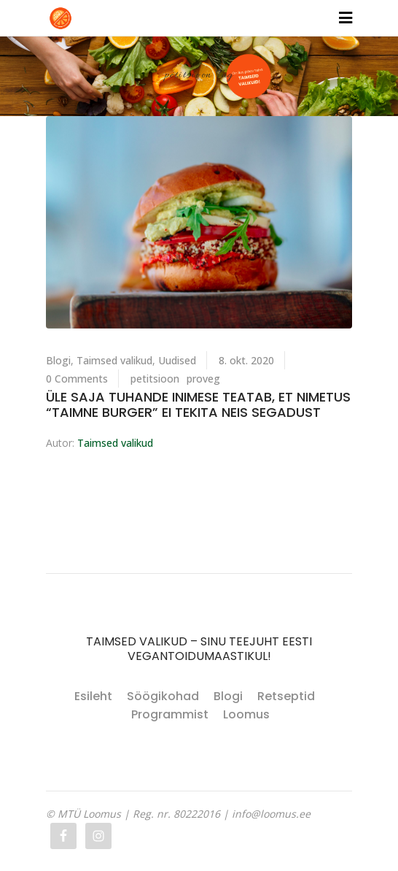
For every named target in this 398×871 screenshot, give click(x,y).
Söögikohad (163, 696)
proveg (203, 378)
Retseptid (286, 696)
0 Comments (77, 378)
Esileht (93, 696)
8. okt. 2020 (246, 360)
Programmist (169, 714)
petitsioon (154, 378)
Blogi (58, 360)
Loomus (246, 714)
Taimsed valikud (114, 360)
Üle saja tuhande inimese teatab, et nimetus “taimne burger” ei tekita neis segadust (198, 404)
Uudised (177, 360)
